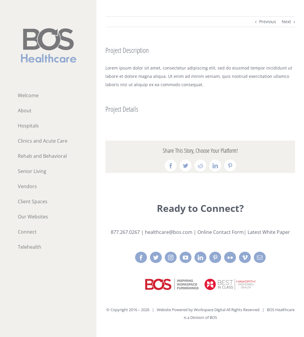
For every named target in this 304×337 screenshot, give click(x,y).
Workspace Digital (209, 309)
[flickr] (230, 257)
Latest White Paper (269, 232)
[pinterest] (215, 257)
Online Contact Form (220, 232)
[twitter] (156, 257)
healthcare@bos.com (168, 232)
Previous (267, 21)
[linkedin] (200, 257)
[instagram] (171, 257)
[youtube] (185, 257)
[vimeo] (245, 257)
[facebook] (141, 257)
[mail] (260, 257)
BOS (213, 317)
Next (286, 21)
